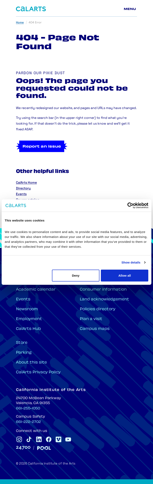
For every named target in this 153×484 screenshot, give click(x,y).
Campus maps (95, 329)
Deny (76, 275)
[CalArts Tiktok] (29, 439)
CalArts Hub (28, 329)
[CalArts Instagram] (19, 439)
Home (20, 22)
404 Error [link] (35, 22)
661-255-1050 (28, 408)
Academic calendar (36, 289)
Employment (29, 319)
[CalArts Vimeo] (58, 439)
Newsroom (27, 309)
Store (21, 343)
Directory (23, 188)
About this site (31, 362)
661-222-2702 (28, 422)
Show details (131, 262)
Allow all (124, 275)
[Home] (31, 9)
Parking (24, 352)
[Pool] (44, 448)
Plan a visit (91, 319)
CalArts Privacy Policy (38, 372)
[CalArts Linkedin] (39, 439)
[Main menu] (130, 9)
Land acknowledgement (104, 299)
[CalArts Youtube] (68, 439)
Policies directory (97, 309)
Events (21, 194)
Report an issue (41, 146)
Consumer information (103, 289)
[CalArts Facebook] (48, 439)
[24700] (23, 448)
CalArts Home (26, 182)
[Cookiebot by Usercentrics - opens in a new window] (130, 205)
